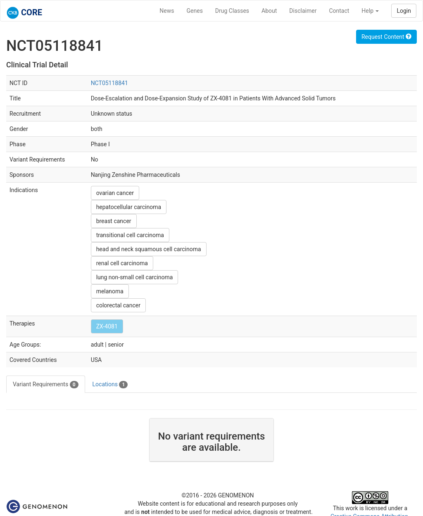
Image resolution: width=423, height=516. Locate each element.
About (269, 10)
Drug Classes (232, 10)
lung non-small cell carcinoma (134, 277)
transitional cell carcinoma (130, 235)
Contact (339, 10)
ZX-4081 (107, 326)
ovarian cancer (115, 193)
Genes (195, 10)
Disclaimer (302, 10)
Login (404, 10)
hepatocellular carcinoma (128, 207)
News (166, 10)
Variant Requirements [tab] (45, 384)
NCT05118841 (109, 83)
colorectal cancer (118, 305)
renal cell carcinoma (122, 263)
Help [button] (370, 10)
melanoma (110, 291)
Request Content (386, 36)
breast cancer (113, 221)
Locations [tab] (110, 384)
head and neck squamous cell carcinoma (148, 249)
